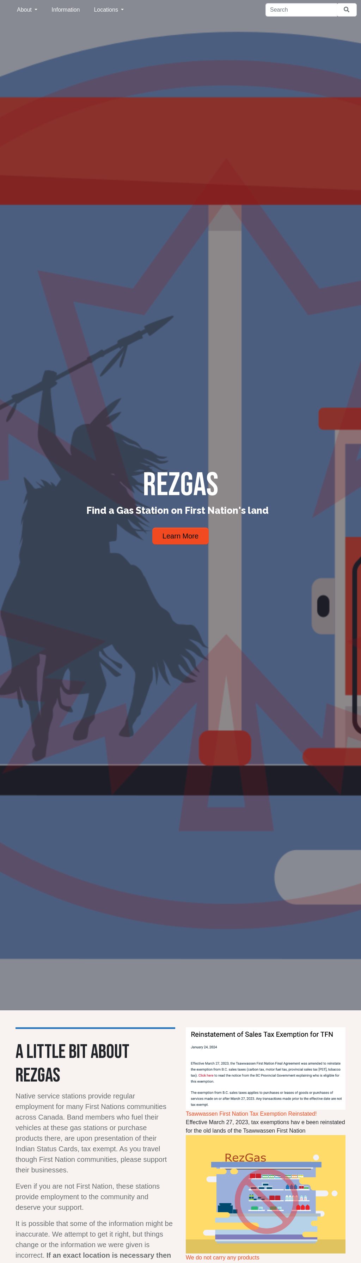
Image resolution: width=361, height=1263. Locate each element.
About (25, 10)
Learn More (180, 536)
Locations (107, 10)
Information (65, 10)
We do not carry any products (222, 1258)
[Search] (301, 10)
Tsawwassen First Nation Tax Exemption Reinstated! (251, 1114)
